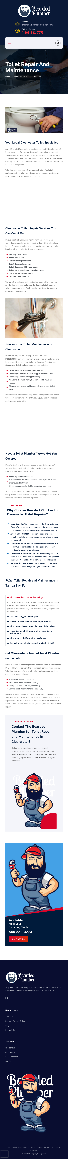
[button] (34, 597)
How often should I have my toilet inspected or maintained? (31, 632)
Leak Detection (11, 1057)
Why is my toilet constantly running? (26, 597)
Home (8, 76)
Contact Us (10, 1030)
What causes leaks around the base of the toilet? (32, 626)
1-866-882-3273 (32, 32)
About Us (9, 1016)
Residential (10, 1048)
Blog (7, 1025)
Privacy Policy (49, 1147)
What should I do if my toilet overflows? (28, 638)
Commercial (10, 1052)
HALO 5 (8, 1061)
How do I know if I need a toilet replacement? (30, 621)
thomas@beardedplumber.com (37, 24)
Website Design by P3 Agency (34, 1154)
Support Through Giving (15, 1021)
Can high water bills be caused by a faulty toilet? (32, 643)
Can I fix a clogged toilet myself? (25, 616)
